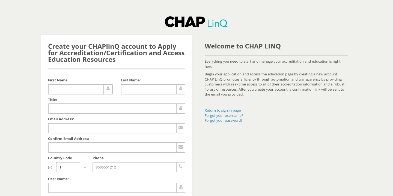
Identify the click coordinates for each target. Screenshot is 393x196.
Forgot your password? (223, 120)
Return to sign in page (223, 110)
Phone (98, 157)
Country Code (60, 157)
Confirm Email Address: (68, 138)
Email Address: (61, 119)
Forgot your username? (224, 115)
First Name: (58, 80)
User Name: (58, 178)
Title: (52, 99)
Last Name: (131, 80)
